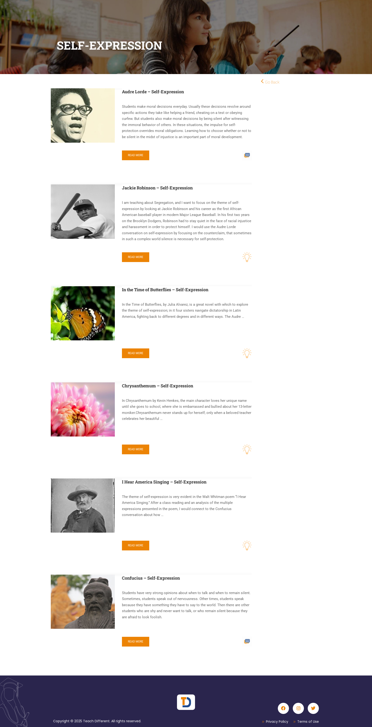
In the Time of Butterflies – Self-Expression (165, 289)
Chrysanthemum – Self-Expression (157, 386)
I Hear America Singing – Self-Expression (164, 482)
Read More (135, 155)
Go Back (272, 82)
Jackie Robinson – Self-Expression (157, 188)
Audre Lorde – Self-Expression (153, 91)
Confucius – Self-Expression (151, 578)
